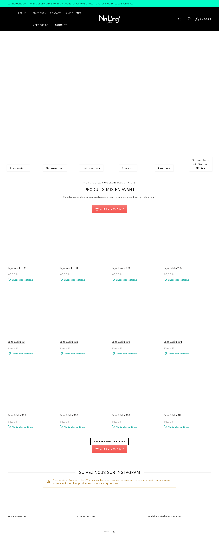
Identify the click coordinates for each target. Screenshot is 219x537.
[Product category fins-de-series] (200, 163)
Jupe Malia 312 (172, 415)
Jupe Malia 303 (121, 341)
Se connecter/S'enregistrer (179, 19)
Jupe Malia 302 (69, 341)
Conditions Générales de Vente (164, 516)
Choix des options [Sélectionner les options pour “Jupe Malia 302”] (74, 353)
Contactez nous (86, 516)
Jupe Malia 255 (173, 268)
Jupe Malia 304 (173, 341)
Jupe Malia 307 (69, 415)
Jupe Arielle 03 (69, 268)
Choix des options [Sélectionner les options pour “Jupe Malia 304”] (178, 353)
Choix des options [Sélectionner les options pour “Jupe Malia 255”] (178, 279)
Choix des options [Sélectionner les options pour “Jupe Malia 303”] (126, 353)
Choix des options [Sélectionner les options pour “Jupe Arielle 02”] (22, 279)
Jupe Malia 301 (16, 341)
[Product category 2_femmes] (128, 167)
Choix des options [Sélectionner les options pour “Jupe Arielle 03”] (74, 279)
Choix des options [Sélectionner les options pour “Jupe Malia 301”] (22, 353)
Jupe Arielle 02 (17, 268)
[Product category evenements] (91, 167)
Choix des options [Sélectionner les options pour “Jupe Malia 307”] (74, 427)
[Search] (189, 19)
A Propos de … (41, 25)
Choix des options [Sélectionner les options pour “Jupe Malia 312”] (178, 427)
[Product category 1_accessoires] (18, 167)
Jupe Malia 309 (121, 415)
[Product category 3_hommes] (164, 167)
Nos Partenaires (17, 516)
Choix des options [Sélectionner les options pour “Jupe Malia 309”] (126, 427)
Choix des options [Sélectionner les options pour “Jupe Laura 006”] (126, 279)
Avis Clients (73, 13)
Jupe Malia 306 (17, 415)
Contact (55, 13)
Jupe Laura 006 (121, 268)
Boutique (38, 13)
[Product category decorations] (55, 167)
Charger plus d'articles (109, 441)
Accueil (23, 13)
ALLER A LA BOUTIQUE (109, 209)
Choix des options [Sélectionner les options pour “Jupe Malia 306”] (22, 427)
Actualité (61, 25)
